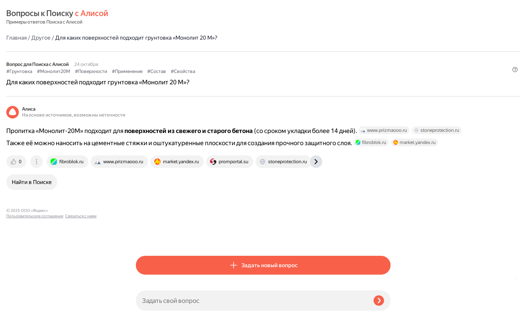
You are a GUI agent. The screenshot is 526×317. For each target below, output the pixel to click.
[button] (386, 64)
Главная (146, 17)
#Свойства (312, 51)
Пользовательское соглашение (34, 302)
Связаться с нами (22, 308)
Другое (170, 17)
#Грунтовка (149, 51)
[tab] (146, 164)
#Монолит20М (183, 51)
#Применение (256, 51)
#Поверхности (221, 51)
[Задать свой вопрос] (251, 300)
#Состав (286, 51)
